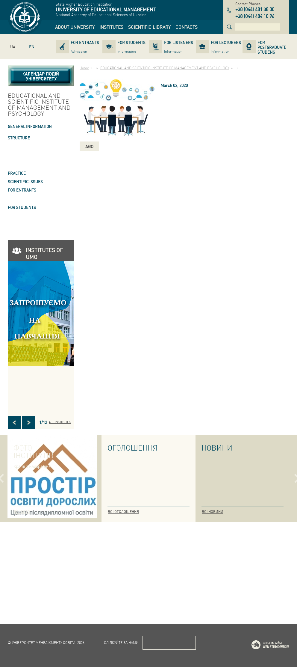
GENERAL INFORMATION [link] (30, 126)
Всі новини (212, 511)
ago (89, 146)
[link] (75, 27)
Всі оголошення (123, 511)
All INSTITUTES (60, 422)
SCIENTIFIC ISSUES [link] (25, 181)
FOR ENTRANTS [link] (22, 189)
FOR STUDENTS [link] (22, 207)
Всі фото (22, 511)
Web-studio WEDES (278, 645)
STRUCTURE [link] (19, 137)
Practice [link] (17, 173)
